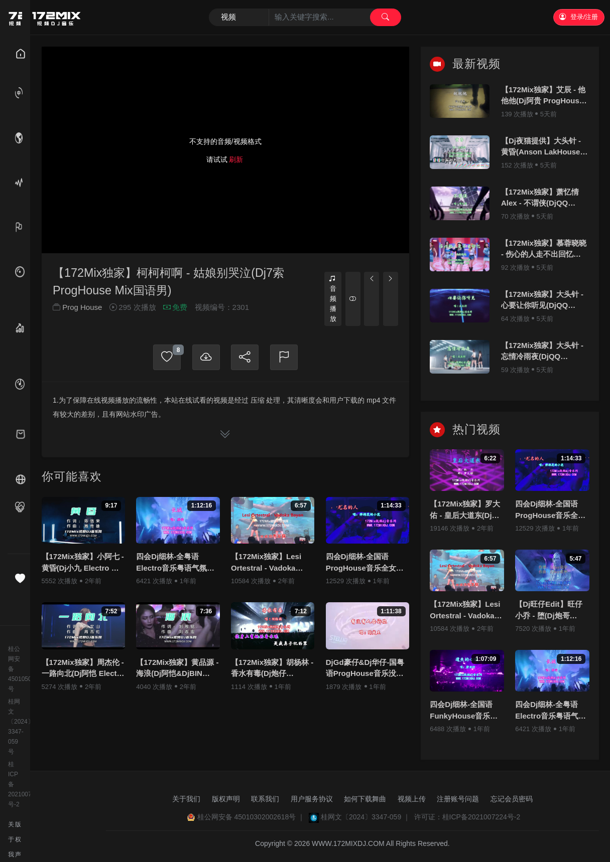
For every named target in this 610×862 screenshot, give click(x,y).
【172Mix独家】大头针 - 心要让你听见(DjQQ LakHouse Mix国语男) (542, 300)
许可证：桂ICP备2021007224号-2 (467, 817)
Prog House (82, 308)
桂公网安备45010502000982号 (15, 669)
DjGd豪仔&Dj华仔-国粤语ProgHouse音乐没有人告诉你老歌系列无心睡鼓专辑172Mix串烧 (367, 668)
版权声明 (226, 799)
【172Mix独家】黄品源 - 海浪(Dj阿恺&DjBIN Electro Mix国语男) (177, 668)
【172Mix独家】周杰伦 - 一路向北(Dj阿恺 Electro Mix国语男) (83, 668)
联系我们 (265, 799)
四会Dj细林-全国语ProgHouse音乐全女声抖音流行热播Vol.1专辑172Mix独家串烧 (365, 563)
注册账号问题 (458, 799)
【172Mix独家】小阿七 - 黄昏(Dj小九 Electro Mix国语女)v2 (83, 563)
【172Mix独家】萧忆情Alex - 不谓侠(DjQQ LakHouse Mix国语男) (540, 198)
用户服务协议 (312, 799)
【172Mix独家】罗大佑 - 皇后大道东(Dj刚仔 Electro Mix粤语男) (465, 510)
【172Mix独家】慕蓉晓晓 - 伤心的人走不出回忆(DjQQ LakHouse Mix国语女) (543, 249)
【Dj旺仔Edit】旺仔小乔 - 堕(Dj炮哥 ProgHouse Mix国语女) (550, 610)
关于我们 (186, 799)
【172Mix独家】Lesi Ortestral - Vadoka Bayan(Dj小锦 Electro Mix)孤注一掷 (268, 563)
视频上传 (412, 799)
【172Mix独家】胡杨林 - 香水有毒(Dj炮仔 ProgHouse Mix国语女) (272, 668)
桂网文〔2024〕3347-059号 (15, 726)
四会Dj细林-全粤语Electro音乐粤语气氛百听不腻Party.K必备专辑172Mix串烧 (175, 563)
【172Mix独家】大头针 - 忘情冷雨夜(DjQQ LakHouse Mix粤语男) (542, 352)
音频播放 (332, 298)
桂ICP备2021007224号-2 (15, 784)
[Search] (305, 18)
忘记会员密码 (512, 799)
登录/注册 (578, 17)
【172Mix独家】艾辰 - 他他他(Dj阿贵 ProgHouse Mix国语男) (543, 96)
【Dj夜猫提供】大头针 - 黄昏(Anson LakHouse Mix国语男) (541, 147)
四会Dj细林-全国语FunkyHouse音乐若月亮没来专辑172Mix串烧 (465, 711)
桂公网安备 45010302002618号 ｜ (251, 817)
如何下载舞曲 (365, 799)
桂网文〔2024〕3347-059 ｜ (365, 817)
